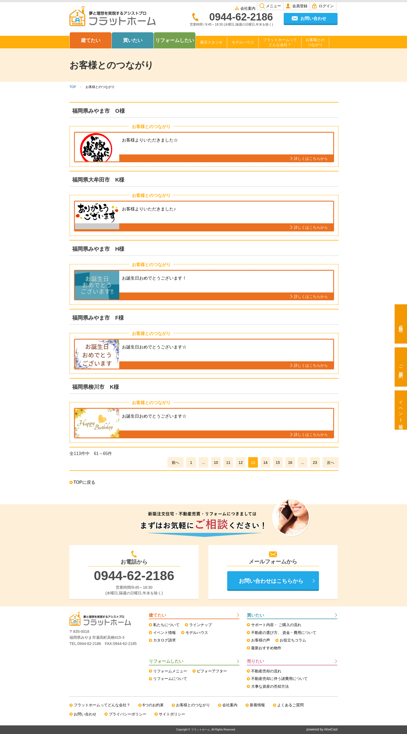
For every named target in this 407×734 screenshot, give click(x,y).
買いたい (132, 40)
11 (228, 462)
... (203, 462)
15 (278, 462)
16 (290, 462)
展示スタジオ (211, 42)
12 (240, 462)
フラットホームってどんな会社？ (280, 42)
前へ (175, 462)
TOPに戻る (84, 482)
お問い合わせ (313, 18)
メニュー (273, 6)
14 (265, 462)
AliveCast (331, 729)
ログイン (326, 6)
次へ (330, 462)
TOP (72, 87)
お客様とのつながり (315, 42)
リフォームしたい (174, 40)
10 (216, 462)
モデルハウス (242, 42)
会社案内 (247, 8)
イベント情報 (401, 410)
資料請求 (401, 324)
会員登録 (299, 6)
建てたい (90, 40)
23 (315, 462)
